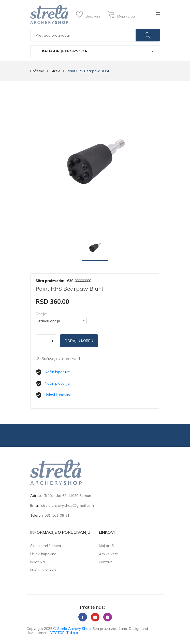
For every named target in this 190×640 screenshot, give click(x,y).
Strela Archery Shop (74, 628)
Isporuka (37, 562)
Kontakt (105, 562)
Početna (37, 71)
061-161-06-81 (57, 515)
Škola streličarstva (45, 545)
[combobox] (61, 320)
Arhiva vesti (108, 554)
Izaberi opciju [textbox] (49, 321)
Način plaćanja (57, 383)
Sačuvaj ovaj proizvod (58, 358)
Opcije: (41, 314)
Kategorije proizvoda (62, 51)
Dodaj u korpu (79, 340)
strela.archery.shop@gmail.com (67, 505)
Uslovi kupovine (58, 394)
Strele (55, 71)
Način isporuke (57, 371)
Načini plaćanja (43, 570)
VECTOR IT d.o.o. (64, 632)
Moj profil (106, 545)
